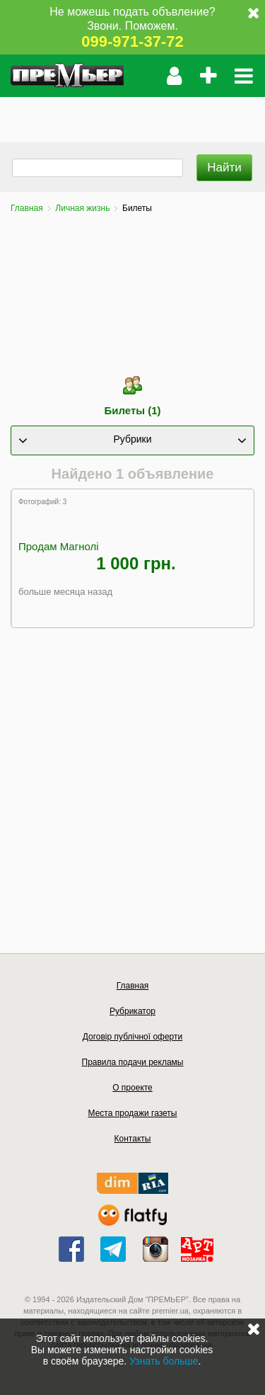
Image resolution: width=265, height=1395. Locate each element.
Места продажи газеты (132, 1113)
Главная (27, 208)
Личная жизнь (82, 208)
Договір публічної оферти (132, 1037)
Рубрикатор (132, 1011)
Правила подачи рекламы (133, 1062)
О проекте (132, 1088)
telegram (113, 1249)
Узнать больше (163, 1361)
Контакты (132, 1139)
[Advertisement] (132, 114)
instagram (155, 1249)
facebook (71, 1249)
